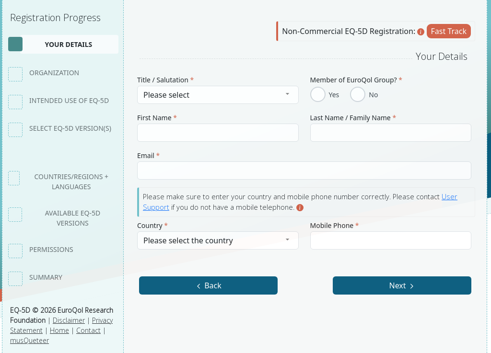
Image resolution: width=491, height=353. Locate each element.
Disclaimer (69, 320)
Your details (68, 44)
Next (402, 285)
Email (148, 155)
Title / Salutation (165, 79)
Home (59, 330)
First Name (157, 117)
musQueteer (29, 340)
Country (152, 225)
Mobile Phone (334, 225)
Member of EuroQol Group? (356, 79)
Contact (88, 330)
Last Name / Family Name (353, 117)
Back (208, 285)
